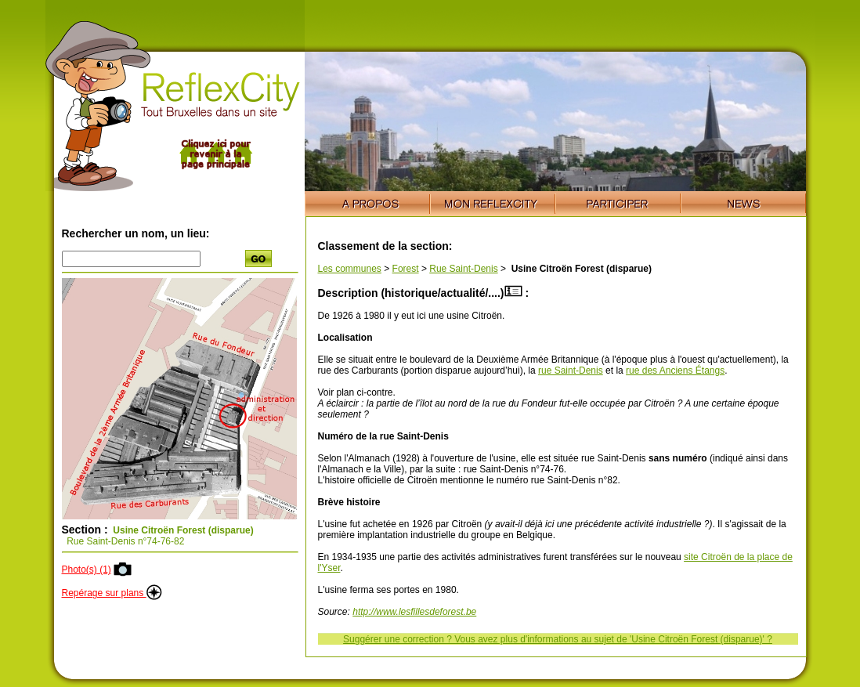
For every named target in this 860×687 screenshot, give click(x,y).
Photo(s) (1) (86, 569)
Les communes (349, 268)
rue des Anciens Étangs (675, 370)
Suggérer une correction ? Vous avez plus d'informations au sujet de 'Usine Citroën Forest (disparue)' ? (557, 639)
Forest (405, 268)
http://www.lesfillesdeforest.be (414, 611)
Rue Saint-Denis (463, 268)
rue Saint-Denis (570, 370)
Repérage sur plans (112, 593)
